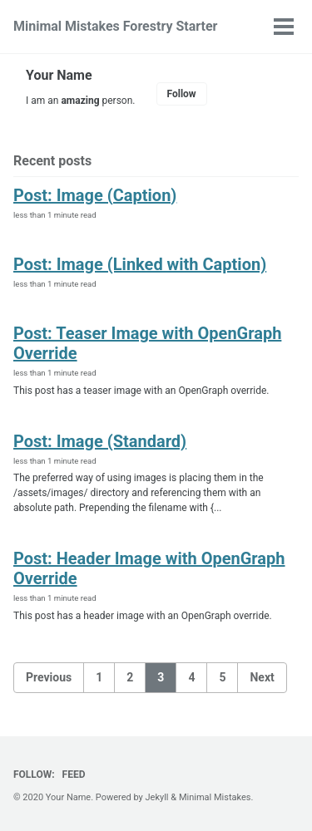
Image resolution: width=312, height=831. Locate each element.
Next (262, 677)
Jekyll (157, 797)
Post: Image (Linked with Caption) (139, 264)
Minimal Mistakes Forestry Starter (115, 26)
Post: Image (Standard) (99, 441)
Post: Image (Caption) (94, 195)
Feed (74, 774)
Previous (49, 677)
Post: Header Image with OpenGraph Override (149, 568)
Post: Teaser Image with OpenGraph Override (147, 343)
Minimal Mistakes (215, 797)
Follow (181, 94)
